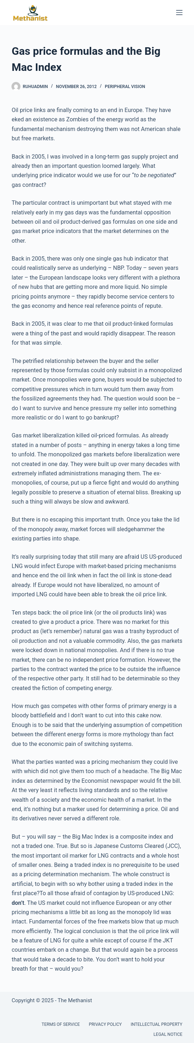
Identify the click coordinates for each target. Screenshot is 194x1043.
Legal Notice (167, 1034)
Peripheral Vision (125, 86)
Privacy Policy (105, 1024)
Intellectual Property (156, 1024)
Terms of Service (61, 1024)
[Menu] (179, 12)
